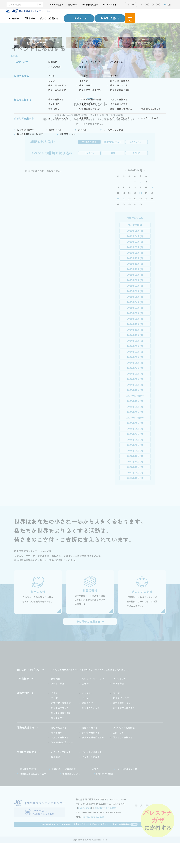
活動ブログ (87, 703)
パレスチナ (87, 693)
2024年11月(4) (135, 329)
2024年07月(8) (135, 351)
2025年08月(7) (135, 280)
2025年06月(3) (135, 291)
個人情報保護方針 (28, 769)
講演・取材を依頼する (93, 737)
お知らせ (96, 769)
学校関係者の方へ (90, 4)
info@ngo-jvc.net (93, 816)
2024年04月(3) (135, 368)
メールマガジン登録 (127, 769)
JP (165, 4)
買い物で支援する (91, 732)
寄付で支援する (59, 727)
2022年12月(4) (135, 456)
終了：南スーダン (122, 703)
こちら (109, 669)
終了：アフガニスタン (124, 707)
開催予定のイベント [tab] (113, 142)
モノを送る (56, 732)
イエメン (86, 698)
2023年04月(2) (135, 434)
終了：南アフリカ (60, 707)
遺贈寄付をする (89, 727)
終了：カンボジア (91, 707)
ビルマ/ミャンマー (122, 698)
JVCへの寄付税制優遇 (124, 727)
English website (104, 773)
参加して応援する (49, 18)
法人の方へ (73, 4)
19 (118, 199)
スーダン (117, 693)
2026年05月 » (144, 170)
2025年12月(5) (135, 258)
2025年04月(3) (135, 302)
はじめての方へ (28, 669)
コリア (54, 698)
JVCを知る (13, 18)
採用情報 (55, 757)
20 (123, 199)
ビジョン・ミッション (93, 678)
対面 (113, 153)
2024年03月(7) (135, 373)
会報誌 (85, 683)
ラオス (54, 693)
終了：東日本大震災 (61, 712)
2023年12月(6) (135, 390)
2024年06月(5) (135, 357)
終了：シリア (57, 717)
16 (140, 193)
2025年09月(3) (135, 274)
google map (84, 807)
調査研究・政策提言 (61, 703)
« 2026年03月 (125, 170)
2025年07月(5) (135, 285)
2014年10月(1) (135, 478)
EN (169, 4)
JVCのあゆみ (119, 678)
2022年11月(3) (135, 461)
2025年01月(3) (135, 318)
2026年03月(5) (135, 241)
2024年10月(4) (135, 335)
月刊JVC (136, 153)
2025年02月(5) (135, 313)
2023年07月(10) (135, 417)
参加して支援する (60, 737)
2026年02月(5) (135, 247)
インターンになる (91, 757)
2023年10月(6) (135, 401)
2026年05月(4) (135, 230)
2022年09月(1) (135, 472)
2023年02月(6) (135, 445)
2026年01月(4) (135, 252)
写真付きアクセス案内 (105, 807)
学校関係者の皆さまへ (62, 742)
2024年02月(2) (135, 379)
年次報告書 (118, 683)
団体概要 (55, 678)
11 (152, 187)
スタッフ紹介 (57, 683)
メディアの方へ (56, 4)
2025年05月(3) (135, 296)
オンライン (89, 153)
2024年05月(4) (135, 362)
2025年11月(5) (135, 263)
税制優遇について (71, 773)
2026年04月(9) (135, 236)
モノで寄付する (110, 4)
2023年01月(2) (135, 450)
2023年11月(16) (135, 395)
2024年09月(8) (135, 340)
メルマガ (131, 5)
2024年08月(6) (135, 346)
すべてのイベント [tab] (89, 142)
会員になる (118, 732)
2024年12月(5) (135, 324)
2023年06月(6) (135, 423)
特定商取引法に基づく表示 (33, 773)
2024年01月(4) (135, 384)
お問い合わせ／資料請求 (64, 769)
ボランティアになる (61, 752)
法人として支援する (123, 737)
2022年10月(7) (135, 467)
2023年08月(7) (135, 412)
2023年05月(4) (135, 428)
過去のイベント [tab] (136, 142)
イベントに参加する (92, 752)
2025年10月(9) (135, 269)
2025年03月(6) (135, 307)
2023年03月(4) (135, 439)
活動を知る (29, 18)
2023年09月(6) (135, 406)
